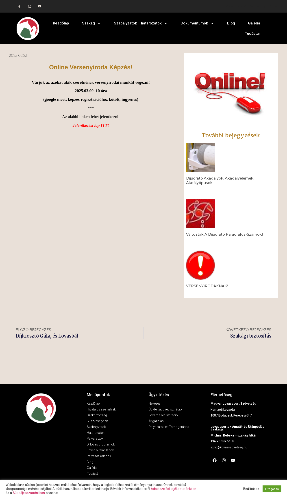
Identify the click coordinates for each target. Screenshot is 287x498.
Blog (231, 23)
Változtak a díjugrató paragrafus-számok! (224, 234)
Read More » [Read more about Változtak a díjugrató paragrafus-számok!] (194, 241)
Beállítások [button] (251, 489)
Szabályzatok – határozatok (141, 23)
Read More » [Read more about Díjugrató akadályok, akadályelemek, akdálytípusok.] (194, 190)
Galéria (254, 23)
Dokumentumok (197, 23)
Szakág (91, 23)
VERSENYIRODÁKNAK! (207, 286)
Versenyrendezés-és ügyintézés (254, 6)
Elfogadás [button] (272, 489)
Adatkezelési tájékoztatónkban (173, 489)
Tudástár (252, 33)
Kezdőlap (61, 23)
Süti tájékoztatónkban (29, 493)
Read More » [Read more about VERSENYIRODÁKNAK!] (194, 293)
